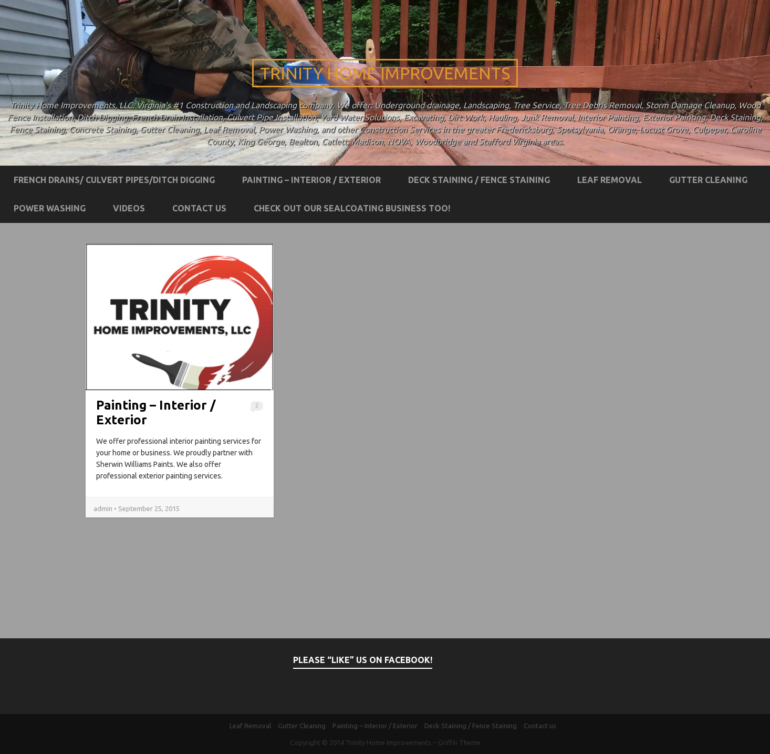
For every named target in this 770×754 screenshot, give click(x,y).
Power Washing (50, 208)
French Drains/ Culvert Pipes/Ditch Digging (114, 180)
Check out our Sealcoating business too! (352, 208)
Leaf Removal (609, 180)
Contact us (199, 208)
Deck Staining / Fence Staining (479, 180)
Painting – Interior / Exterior (311, 180)
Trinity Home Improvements (385, 73)
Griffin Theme (459, 742)
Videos (129, 208)
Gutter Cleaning (708, 180)
